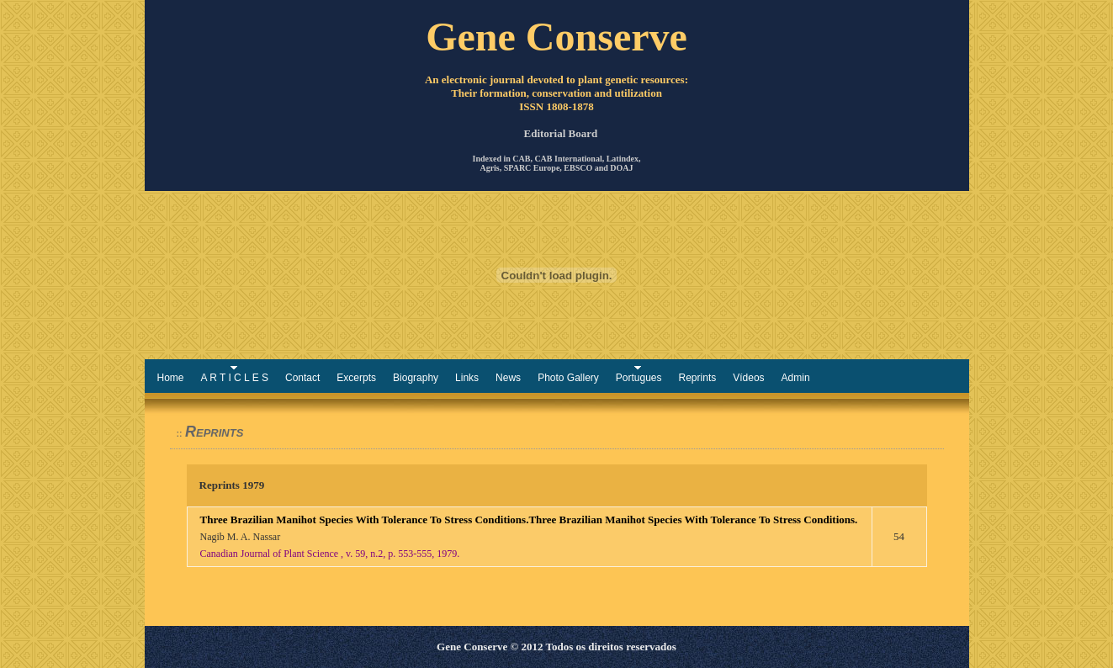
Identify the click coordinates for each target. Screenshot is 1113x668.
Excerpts (356, 378)
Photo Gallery (568, 378)
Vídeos (748, 378)
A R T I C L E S (234, 378)
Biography (415, 378)
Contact (302, 378)
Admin (796, 378)
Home (170, 378)
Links (467, 378)
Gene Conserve (556, 36)
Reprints (698, 378)
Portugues (639, 378)
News (508, 378)
